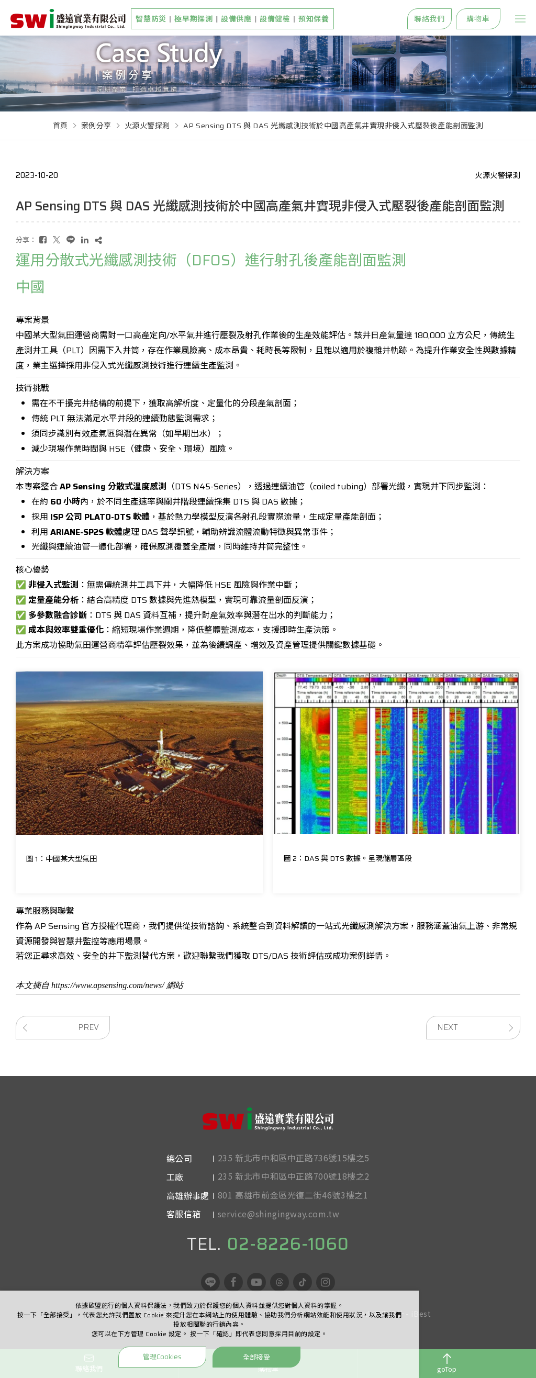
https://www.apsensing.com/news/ (107, 985)
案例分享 (96, 125)
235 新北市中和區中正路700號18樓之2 (294, 1180)
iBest (421, 1330)
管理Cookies (162, 1356)
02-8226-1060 (288, 1261)
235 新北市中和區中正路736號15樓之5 (294, 1162)
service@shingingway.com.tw (279, 1218)
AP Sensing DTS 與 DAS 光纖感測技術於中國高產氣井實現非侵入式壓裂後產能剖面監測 (333, 125)
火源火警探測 (147, 125)
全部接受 (256, 1357)
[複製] (98, 240)
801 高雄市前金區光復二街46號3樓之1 (293, 1199)
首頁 (60, 125)
